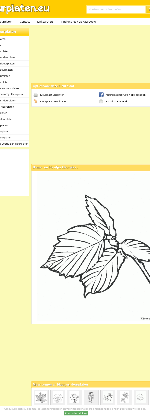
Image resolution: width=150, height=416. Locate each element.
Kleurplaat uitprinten (49, 95)
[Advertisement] (80, 54)
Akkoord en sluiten (76, 413)
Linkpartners (45, 21)
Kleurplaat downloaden (50, 101)
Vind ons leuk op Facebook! (78, 21)
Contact (25, 21)
